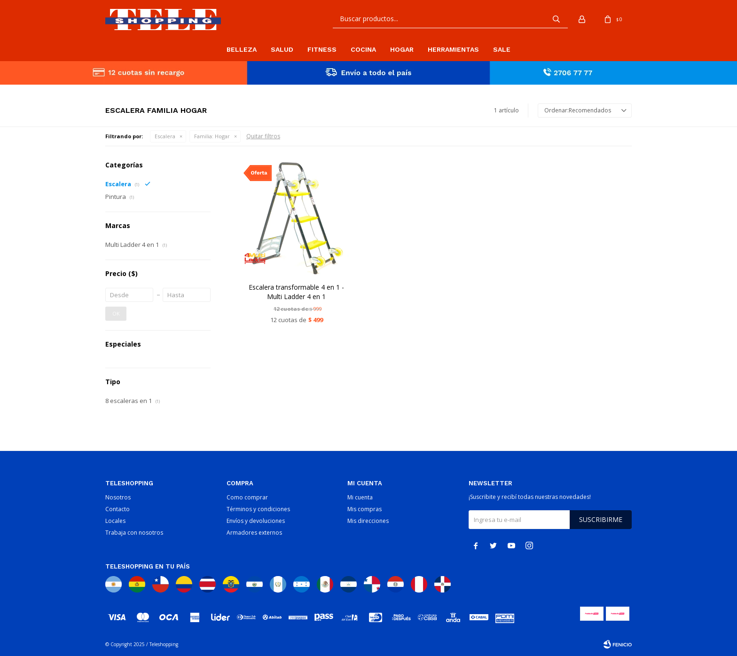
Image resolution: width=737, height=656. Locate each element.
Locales (115, 521)
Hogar (402, 49)
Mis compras (364, 509)
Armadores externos (254, 533)
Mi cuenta (360, 497)
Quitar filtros (263, 136)
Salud (282, 49)
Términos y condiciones (258, 509)
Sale (501, 49)
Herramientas (453, 49)
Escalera (165, 136)
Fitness (322, 49)
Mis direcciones (368, 521)
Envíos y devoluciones (256, 521)
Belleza (242, 49)
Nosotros (118, 497)
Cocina (363, 49)
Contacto (117, 509)
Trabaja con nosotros (134, 533)
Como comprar (247, 497)
